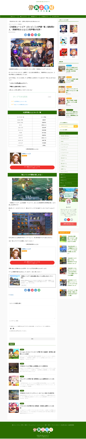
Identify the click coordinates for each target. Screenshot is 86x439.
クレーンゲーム (64, 171)
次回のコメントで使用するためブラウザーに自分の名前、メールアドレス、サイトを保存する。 (31, 327)
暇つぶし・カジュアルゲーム (66, 182)
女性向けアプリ (64, 180)
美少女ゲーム (64, 158)
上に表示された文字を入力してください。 (18, 332)
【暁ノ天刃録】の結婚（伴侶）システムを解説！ (71, 102)
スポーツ (63, 160)
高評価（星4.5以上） (65, 135)
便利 (49, 425)
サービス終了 (63, 185)
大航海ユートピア (26, 154)
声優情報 (11, 296)
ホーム (13, 16)
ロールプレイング (65, 138)
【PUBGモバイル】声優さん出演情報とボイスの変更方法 (34, 367)
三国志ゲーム (64, 166)
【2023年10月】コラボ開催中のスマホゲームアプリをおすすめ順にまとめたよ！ (72, 250)
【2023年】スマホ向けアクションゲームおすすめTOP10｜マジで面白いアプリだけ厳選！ (72, 272)
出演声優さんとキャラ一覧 (22, 101)
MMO (62, 141)
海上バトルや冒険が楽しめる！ (23, 104)
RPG (22, 425)
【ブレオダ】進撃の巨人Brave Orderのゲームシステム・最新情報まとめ (72, 113)
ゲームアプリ (23, 16)
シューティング (64, 147)
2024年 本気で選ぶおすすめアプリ (43, 435)
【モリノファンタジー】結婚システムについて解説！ (72, 90)
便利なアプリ (45, 16)
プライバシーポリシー (55, 425)
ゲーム (18, 425)
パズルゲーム (64, 155)
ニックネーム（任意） (14, 322)
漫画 (45, 425)
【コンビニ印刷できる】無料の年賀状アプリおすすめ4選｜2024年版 (72, 69)
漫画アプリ (34, 16)
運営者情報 (71, 425)
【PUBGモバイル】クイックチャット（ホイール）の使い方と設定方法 (37, 394)
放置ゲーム (63, 169)
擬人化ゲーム (64, 163)
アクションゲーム (65, 144)
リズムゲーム (64, 149)
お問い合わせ (55, 16)
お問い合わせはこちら (68, 223)
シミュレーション (65, 152)
